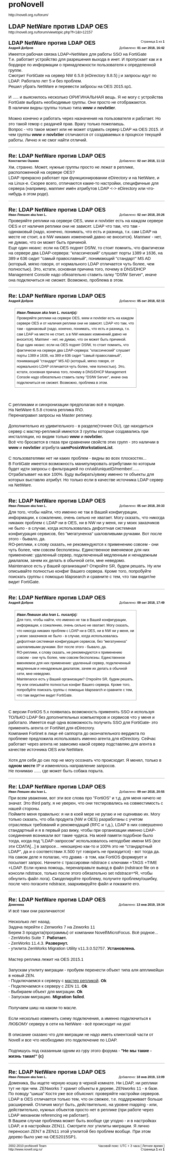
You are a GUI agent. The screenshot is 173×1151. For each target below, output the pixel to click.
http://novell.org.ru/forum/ (28, 15)
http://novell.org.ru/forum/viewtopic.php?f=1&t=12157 (50, 32)
